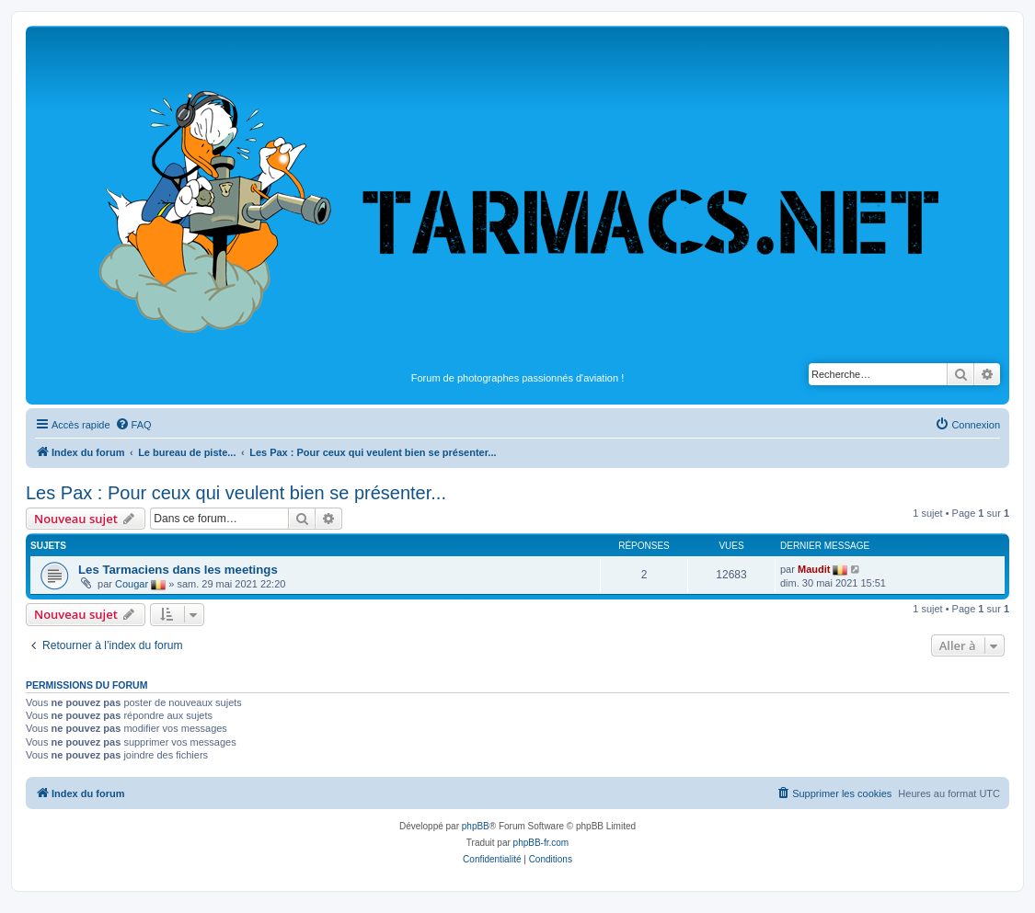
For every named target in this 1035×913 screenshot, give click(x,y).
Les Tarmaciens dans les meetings (178, 569)
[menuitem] (133, 425)
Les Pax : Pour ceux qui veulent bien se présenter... (236, 493)
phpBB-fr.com (541, 843)
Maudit (814, 569)
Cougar (131, 583)
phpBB (475, 826)
